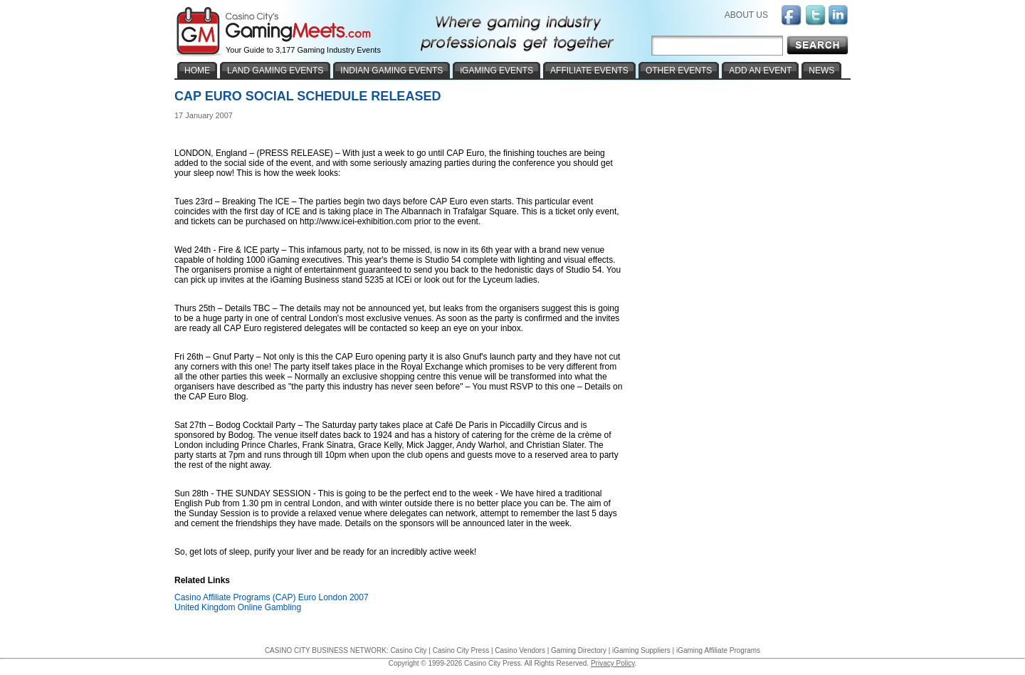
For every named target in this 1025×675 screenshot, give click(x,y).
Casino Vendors (520, 650)
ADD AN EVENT (760, 70)
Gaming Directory (578, 650)
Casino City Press (461, 650)
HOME (197, 70)
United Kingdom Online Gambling (237, 607)
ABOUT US (746, 15)
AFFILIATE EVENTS (589, 70)
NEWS (821, 70)
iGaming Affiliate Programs (718, 650)
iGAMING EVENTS (496, 70)
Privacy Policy (613, 663)
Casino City (408, 650)
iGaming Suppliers (641, 650)
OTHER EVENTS (679, 70)
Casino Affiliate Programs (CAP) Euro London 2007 (271, 597)
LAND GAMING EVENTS (275, 70)
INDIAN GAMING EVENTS (391, 70)
